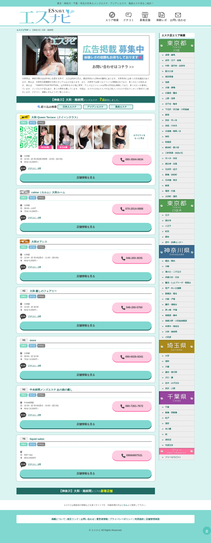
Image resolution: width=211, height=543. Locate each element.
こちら (124, 505)
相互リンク (73, 519)
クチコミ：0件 (34, 168)
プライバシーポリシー (121, 519)
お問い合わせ (87, 519)
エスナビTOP (22, 30)
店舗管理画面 (153, 519)
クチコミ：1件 (34, 267)
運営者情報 (102, 519)
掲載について (58, 519)
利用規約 (139, 519)
